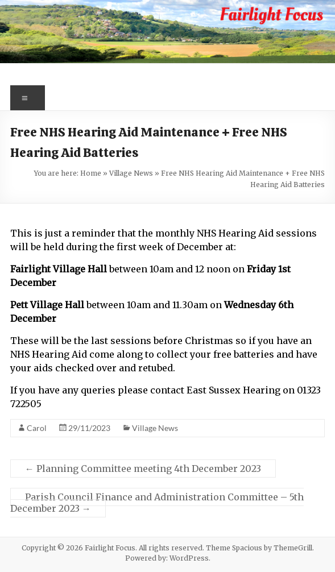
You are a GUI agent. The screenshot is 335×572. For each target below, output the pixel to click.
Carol (37, 428)
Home (90, 173)
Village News (131, 173)
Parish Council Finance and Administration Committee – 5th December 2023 (157, 502)
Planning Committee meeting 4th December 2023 (143, 468)
